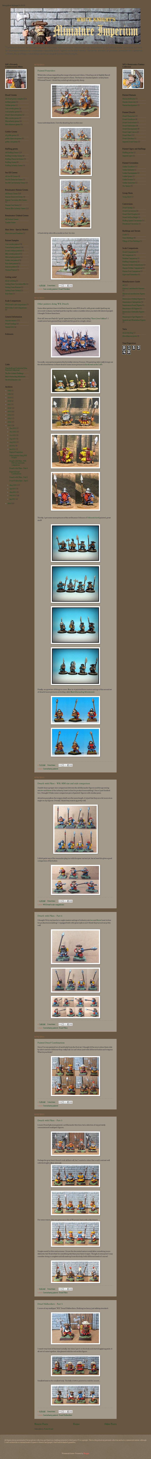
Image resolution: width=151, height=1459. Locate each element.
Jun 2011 (13, 449)
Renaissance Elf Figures (130, 309)
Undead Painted (11, 270)
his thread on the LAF (93, 365)
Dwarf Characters (128, 116)
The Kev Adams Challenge (14, 373)
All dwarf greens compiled (14, 99)
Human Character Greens (14, 197)
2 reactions (51, 286)
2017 (9, 405)
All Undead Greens (11, 219)
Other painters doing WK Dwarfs (53, 303)
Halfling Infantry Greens (14, 165)
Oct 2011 (13, 435)
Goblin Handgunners (129, 173)
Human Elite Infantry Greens (15, 208)
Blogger (86, 1453)
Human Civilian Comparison (132, 268)
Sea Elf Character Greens (14, 180)
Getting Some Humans (13, 287)
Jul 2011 (12, 446)
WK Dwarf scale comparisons (53, 905)
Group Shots (126, 197)
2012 (9, 422)
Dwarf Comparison (129, 252)
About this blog (127, 333)
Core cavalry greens (12, 108)
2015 (9, 412)
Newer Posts (41, 1424)
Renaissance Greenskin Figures (133, 312)
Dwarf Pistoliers (64, 289)
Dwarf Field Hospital (130, 214)
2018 (9, 401)
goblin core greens (11, 142)
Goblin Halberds (128, 170)
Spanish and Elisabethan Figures (133, 320)
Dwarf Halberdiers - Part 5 (50, 1304)
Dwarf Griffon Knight (130, 217)
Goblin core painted (12, 260)
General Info (9, 327)
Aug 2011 (13, 442)
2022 (9, 391)
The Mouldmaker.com (13, 380)
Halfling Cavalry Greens (13, 156)
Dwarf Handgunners (129, 129)
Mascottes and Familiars (14, 233)
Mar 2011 (13, 492)
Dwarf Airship (127, 208)
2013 (9, 418)
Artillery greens (10, 102)
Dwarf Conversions (129, 211)
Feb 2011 (13, 496)
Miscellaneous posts (129, 336)
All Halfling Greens (12, 153)
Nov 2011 (13, 432)
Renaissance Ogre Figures (131, 317)
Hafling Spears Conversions (132, 221)
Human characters (129, 102)
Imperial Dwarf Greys (130, 142)
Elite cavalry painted (12, 254)
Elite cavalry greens (12, 118)
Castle (124, 235)
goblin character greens (13, 138)
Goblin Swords (127, 180)
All (123, 285)
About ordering (10, 281)
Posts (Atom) (48, 1429)
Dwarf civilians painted (13, 251)
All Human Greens (11, 194)
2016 (9, 408)
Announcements (11, 321)
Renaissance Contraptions (131, 302)
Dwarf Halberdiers (65, 1415)
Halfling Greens (10, 162)
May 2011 (13, 485)
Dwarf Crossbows (128, 119)
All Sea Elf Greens (11, 176)
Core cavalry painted (50, 289)
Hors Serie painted (11, 264)
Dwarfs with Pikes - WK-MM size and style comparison (64, 783)
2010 (9, 503)
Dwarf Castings (10, 324)
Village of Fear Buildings (131, 241)
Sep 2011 (13, 439)
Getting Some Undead (13, 290)
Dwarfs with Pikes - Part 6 (50, 915)
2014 (9, 415)
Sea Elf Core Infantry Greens (15, 183)
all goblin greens (10, 135)
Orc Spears (126, 186)
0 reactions (51, 765)
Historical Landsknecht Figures (133, 294)
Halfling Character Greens (14, 159)
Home (76, 1424)
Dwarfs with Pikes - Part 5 (50, 1120)
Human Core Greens (12, 205)
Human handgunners (129, 105)
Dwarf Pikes (63, 1028)
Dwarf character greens (13, 115)
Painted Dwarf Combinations (51, 1042)
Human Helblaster (128, 99)
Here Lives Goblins (98, 318)
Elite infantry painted (12, 257)
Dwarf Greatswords (129, 123)
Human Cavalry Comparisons (132, 265)
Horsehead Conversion (130, 224)
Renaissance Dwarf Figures (132, 305)
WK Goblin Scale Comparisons (16, 308)
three (49, 790)
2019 (9, 398)
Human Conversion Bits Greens (16, 200)
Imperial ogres (127, 156)
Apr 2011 (13, 489)
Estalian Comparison (129, 258)
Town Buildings (127, 238)
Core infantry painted (50, 769)
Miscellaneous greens (12, 124)
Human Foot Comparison (131, 271)
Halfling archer (127, 153)
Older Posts (110, 1424)
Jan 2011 (13, 499)
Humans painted (11, 267)
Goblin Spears (127, 176)
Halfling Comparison (129, 262)
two (42, 790)
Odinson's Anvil (93, 518)
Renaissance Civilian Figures (132, 299)
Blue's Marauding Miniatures (82, 692)
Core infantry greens (12, 112)
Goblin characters (128, 183)
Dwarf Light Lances (129, 132)
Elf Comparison (127, 255)
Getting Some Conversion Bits (15, 284)
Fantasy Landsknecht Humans (133, 288)
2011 (9, 425)
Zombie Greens (10, 222)
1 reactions (51, 1102)
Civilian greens (10, 105)
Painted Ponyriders (46, 70)
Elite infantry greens (12, 121)
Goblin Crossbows (128, 167)
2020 (9, 394)
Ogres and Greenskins (130, 275)
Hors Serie (8, 294)
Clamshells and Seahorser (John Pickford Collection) (16, 369)
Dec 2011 (13, 428)
